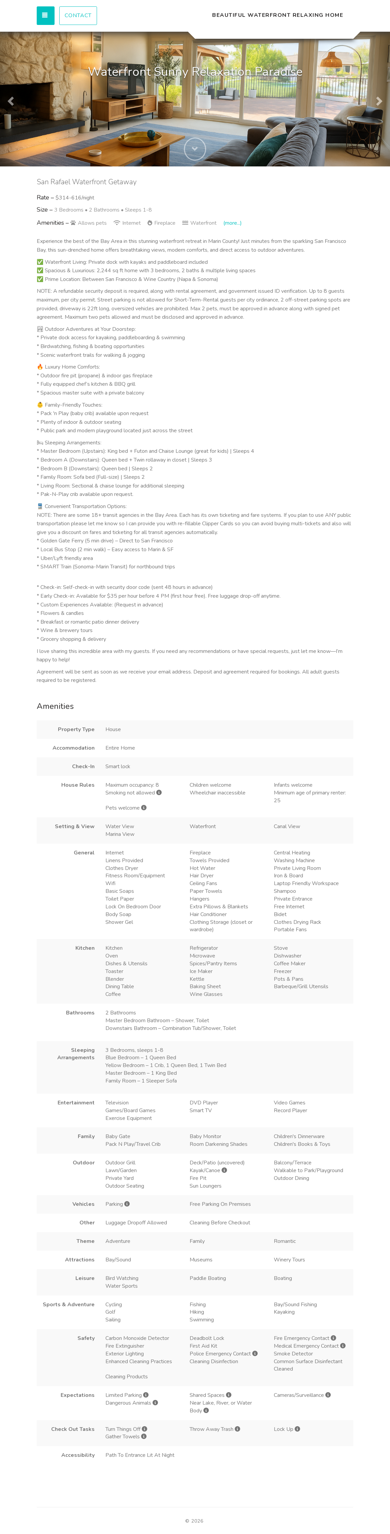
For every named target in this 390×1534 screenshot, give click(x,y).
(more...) (232, 223)
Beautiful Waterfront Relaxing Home (277, 15)
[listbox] (195, 99)
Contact (78, 15)
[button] (10, 99)
